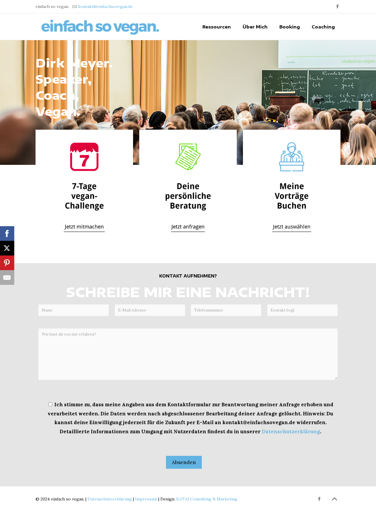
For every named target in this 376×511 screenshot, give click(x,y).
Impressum (146, 499)
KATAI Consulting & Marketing (206, 499)
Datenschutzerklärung (291, 431)
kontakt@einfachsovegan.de (105, 6)
